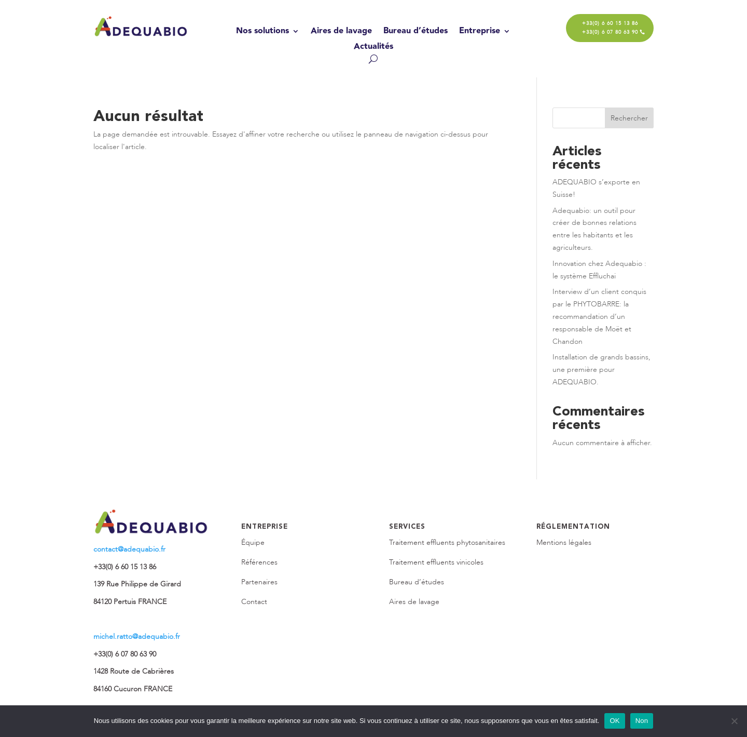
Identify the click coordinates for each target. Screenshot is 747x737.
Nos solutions (262, 32)
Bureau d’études (415, 32)
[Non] (734, 721)
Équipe (253, 542)
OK (614, 721)
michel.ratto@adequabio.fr (136, 636)
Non (641, 721)
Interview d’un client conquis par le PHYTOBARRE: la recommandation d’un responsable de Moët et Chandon (599, 316)
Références (259, 562)
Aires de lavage (341, 32)
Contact (254, 602)
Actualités (373, 48)
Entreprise (479, 32)
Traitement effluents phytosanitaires (447, 542)
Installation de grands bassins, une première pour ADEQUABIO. (601, 369)
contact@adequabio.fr (129, 549)
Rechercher (629, 118)
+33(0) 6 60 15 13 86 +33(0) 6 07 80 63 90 (610, 28)
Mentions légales (563, 542)
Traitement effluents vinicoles (436, 562)
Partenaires (259, 582)
